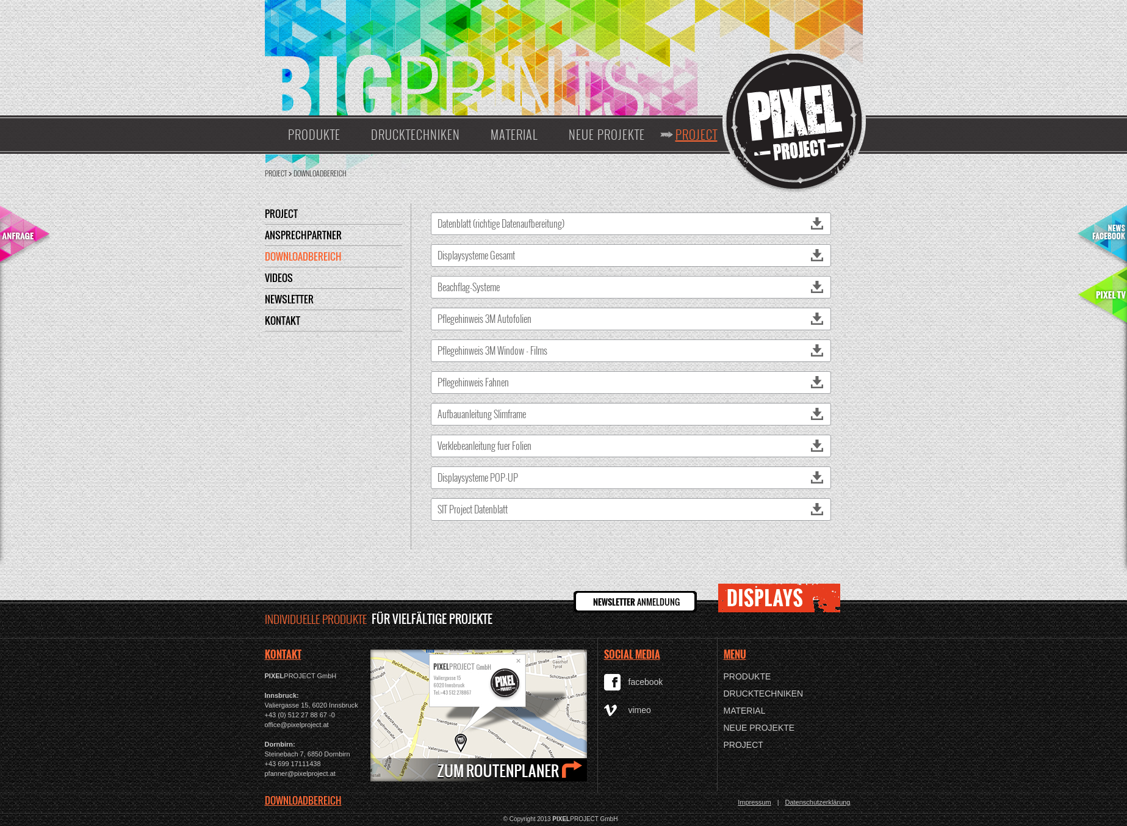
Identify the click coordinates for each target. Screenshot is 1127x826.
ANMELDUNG (636, 601)
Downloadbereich (320, 173)
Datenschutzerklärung (817, 802)
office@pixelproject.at (297, 724)
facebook (645, 682)
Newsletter (289, 299)
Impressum (754, 802)
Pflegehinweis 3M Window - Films (630, 350)
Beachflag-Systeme (630, 287)
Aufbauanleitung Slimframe (630, 414)
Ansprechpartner (303, 235)
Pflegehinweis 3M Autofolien (630, 318)
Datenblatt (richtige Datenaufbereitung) (630, 223)
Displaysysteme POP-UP (630, 477)
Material (514, 134)
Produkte (314, 134)
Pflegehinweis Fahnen (630, 382)
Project (696, 134)
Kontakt (282, 320)
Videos (279, 277)
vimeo (639, 710)
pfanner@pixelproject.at (300, 773)
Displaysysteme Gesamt (630, 255)
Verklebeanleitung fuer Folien (630, 445)
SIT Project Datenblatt (630, 509)
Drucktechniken (415, 134)
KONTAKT (283, 654)
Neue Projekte (607, 134)
